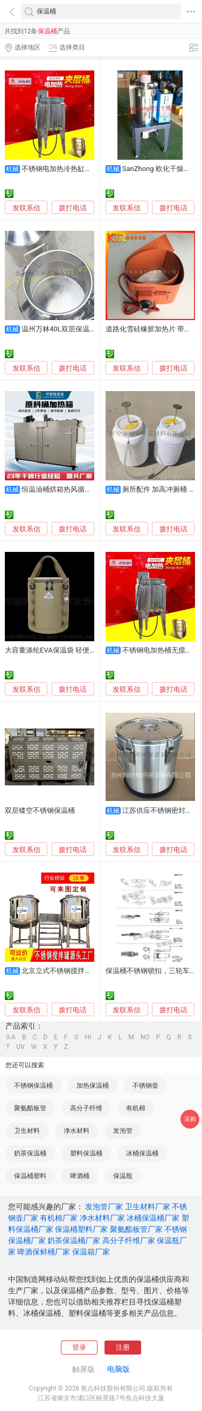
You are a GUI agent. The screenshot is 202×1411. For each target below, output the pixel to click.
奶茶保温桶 (30, 1153)
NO (145, 1037)
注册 (123, 1347)
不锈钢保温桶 (33, 1085)
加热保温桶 (92, 1085)
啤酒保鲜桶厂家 (43, 1251)
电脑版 (118, 1369)
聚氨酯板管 (30, 1108)
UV (20, 1047)
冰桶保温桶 (142, 1153)
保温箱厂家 (91, 1251)
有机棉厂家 (59, 1218)
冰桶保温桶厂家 (153, 1218)
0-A (11, 1037)
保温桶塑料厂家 (81, 1229)
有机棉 (135, 1108)
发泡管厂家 (104, 1206)
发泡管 (123, 1131)
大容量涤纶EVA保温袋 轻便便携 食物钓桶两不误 (79, 650)
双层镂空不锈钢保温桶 (40, 810)
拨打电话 (73, 208)
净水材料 (76, 1131)
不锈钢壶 (145, 1085)
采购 (190, 1119)
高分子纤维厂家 (128, 1240)
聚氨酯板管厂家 (136, 1229)
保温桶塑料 (30, 1176)
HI (88, 1037)
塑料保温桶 (86, 1153)
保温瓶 (123, 1176)
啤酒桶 (79, 1176)
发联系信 (26, 208)
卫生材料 (27, 1131)
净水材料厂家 (102, 1218)
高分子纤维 (86, 1108)
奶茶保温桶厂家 (73, 1240)
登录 (79, 1347)
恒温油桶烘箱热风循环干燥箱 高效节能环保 (89, 489)
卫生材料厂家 (147, 1206)
